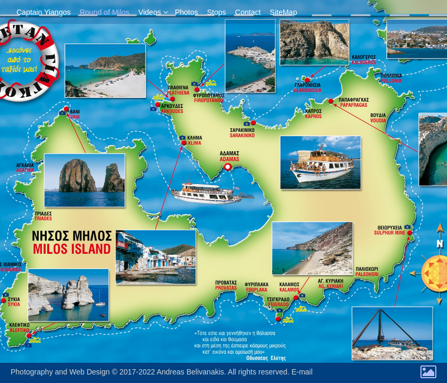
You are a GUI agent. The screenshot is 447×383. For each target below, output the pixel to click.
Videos (149, 12)
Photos (186, 12)
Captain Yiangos (43, 12)
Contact (247, 12)
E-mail (302, 372)
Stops (216, 12)
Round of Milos (104, 12)
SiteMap (283, 12)
